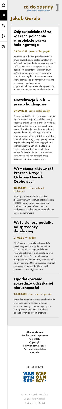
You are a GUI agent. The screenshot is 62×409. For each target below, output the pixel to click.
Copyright (34, 342)
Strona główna (34, 332)
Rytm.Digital (40, 403)
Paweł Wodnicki (38, 398)
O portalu (34, 338)
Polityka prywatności (34, 345)
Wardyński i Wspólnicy (38, 394)
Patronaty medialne (35, 349)
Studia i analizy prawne (35, 335)
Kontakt (34, 352)
